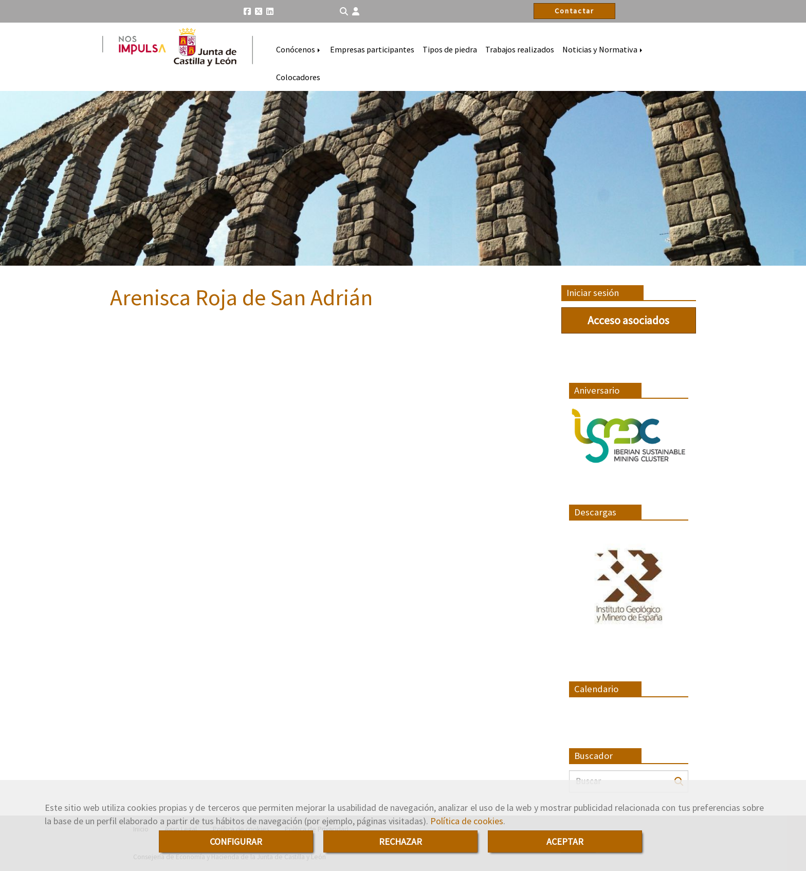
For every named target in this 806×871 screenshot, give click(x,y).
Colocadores (298, 77)
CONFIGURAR (236, 841)
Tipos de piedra (450, 49)
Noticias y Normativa (603, 49)
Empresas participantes (372, 49)
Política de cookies (466, 821)
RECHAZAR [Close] (400, 841)
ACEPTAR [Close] (564, 841)
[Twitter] (258, 11)
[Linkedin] (269, 11)
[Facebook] (247, 11)
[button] (355, 12)
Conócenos (299, 49)
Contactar (574, 10)
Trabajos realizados (519, 49)
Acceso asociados (628, 320)
